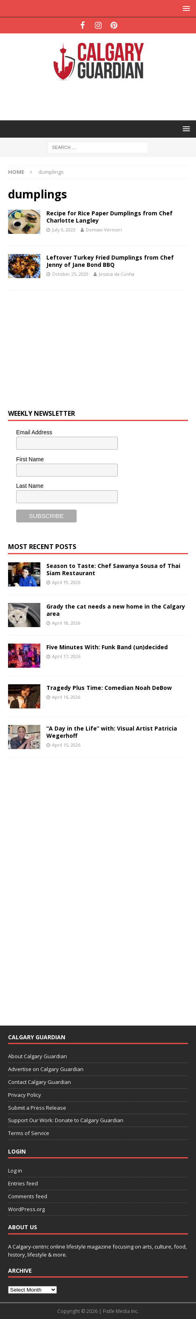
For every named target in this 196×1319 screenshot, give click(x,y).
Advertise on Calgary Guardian (45, 1069)
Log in (15, 1170)
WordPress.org (26, 1209)
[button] (185, 8)
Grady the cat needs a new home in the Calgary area (115, 610)
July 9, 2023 (63, 230)
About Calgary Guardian (37, 1056)
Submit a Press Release (37, 1107)
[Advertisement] (102, 100)
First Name (30, 459)
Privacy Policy (24, 1094)
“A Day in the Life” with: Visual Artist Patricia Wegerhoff (111, 732)
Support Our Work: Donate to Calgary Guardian (65, 1120)
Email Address (34, 432)
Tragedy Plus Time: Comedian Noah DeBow (109, 687)
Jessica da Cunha (116, 274)
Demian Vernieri (104, 230)
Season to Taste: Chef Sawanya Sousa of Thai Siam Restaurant (113, 569)
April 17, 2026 (66, 656)
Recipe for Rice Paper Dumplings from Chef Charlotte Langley (109, 216)
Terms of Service (28, 1133)
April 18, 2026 (66, 623)
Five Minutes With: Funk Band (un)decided (107, 647)
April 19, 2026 (66, 582)
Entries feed (23, 1183)
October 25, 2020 (70, 274)
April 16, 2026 (66, 697)
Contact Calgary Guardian (39, 1082)
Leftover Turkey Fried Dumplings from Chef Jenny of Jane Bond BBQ (110, 261)
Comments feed (27, 1196)
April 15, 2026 (66, 745)
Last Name (30, 486)
